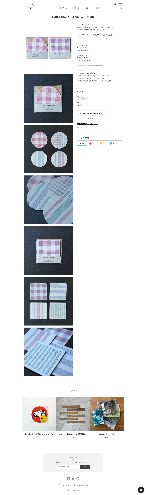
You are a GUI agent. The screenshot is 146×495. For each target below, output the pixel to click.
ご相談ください (100, 8)
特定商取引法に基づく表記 (80, 485)
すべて (82, 143)
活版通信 (87, 8)
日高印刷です (64, 8)
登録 (85, 466)
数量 (78, 102)
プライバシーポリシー (64, 485)
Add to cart (90, 118)
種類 (78, 96)
